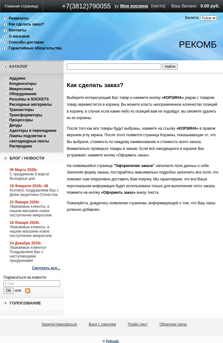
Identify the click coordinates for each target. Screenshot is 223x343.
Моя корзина (134, 5)
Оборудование (23, 94)
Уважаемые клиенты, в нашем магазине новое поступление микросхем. (31, 210)
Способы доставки (26, 42)
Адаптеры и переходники (32, 130)
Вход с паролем (102, 324)
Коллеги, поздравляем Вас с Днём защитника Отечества (34, 192)
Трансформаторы (25, 115)
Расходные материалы (30, 104)
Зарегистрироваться (59, 324)
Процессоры (21, 120)
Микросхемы (21, 89)
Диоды (15, 125)
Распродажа (20, 146)
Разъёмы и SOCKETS (29, 99)
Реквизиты (19, 18)
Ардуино (17, 78)
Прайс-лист (138, 324)
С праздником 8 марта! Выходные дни (29, 176)
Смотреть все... (46, 268)
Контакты (17, 30)
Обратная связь (173, 324)
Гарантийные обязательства (35, 48)
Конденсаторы (23, 83)
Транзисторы (21, 110)
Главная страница (21, 6)
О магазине (19, 36)
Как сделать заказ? (26, 24)
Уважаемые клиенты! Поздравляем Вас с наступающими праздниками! (28, 254)
